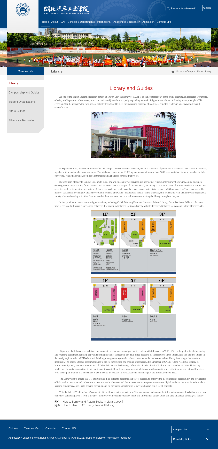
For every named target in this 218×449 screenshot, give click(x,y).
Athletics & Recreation (22, 120)
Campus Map (32, 428)
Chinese (14, 428)
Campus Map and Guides (24, 92)
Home (45, 21)
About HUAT (58, 21)
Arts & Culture (17, 111)
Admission (148, 21)
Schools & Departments (81, 21)
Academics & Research (126, 21)
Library (207, 71)
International (104, 21)
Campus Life (164, 21)
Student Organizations (22, 101)
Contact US (69, 428)
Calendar (51, 428)
